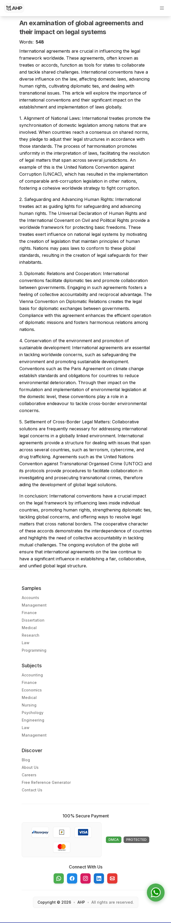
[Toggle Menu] (162, 8)
